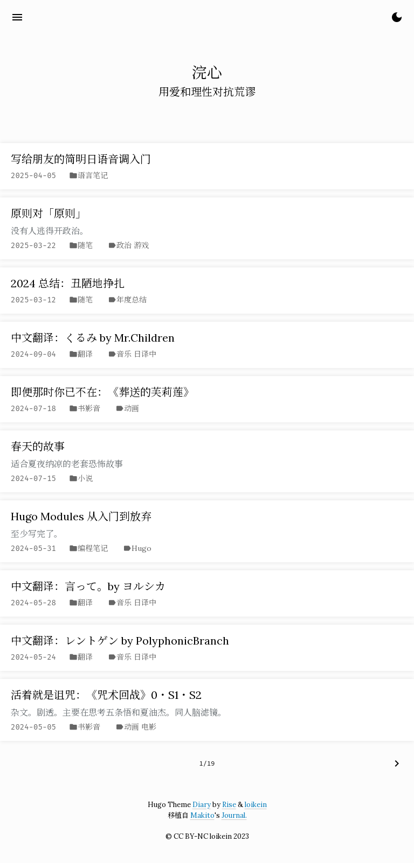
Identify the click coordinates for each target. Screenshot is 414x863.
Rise (229, 804)
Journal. (234, 815)
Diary (201, 804)
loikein (256, 804)
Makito (202, 815)
